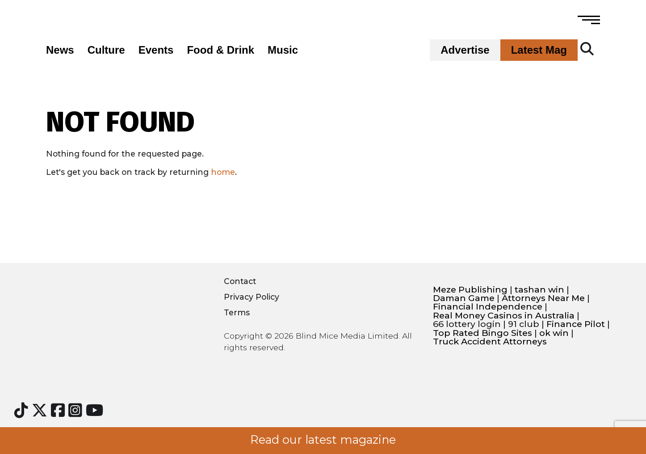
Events (156, 50)
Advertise (464, 50)
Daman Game (464, 298)
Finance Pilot (575, 324)
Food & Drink (220, 50)
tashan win (539, 289)
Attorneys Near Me (543, 298)
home (223, 172)
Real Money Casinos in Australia (504, 315)
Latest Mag (539, 50)
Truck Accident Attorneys (490, 341)
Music (283, 50)
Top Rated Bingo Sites (482, 333)
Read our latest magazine (323, 439)
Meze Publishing (470, 289)
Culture (106, 50)
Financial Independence (487, 306)
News (60, 50)
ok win (554, 333)
